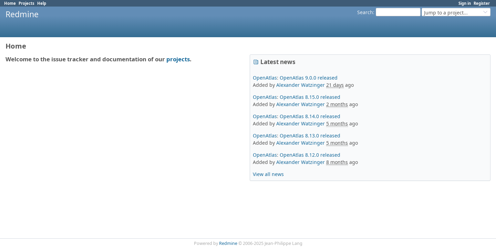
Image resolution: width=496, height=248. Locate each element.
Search (365, 12)
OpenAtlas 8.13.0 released (310, 135)
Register (482, 3)
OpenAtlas (265, 77)
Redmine (228, 243)
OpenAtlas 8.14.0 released (310, 116)
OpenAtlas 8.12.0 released (310, 155)
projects (178, 59)
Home (10, 3)
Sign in (464, 3)
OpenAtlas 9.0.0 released (309, 77)
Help (41, 3)
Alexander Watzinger (300, 85)
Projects (26, 3)
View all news (268, 174)
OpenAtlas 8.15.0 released (310, 97)
